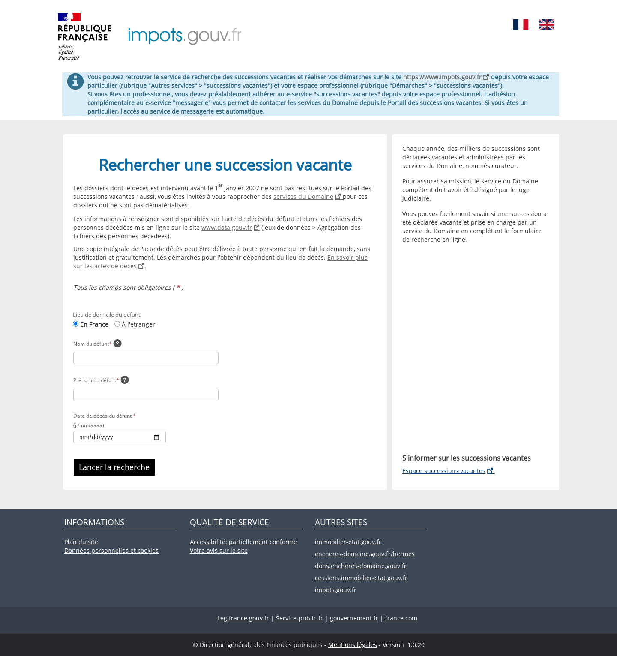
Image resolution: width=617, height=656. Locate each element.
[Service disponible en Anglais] (547, 23)
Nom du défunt (92, 343)
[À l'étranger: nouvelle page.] (117, 324)
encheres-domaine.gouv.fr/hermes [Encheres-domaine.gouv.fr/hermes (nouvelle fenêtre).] (365, 554)
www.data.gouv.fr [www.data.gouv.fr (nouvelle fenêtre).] (230, 227)
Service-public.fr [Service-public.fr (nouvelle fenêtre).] (300, 618)
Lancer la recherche (114, 467)
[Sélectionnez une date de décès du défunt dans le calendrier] (119, 437)
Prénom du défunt (96, 380)
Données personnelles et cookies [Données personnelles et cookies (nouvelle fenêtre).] (111, 550)
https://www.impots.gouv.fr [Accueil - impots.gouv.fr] (446, 77)
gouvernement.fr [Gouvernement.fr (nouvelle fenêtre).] (354, 618)
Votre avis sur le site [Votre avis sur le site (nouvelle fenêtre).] (219, 550)
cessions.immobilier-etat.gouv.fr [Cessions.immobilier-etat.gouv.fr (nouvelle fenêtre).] (361, 578)
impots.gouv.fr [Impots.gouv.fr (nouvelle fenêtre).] (335, 590)
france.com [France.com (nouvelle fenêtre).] (401, 618)
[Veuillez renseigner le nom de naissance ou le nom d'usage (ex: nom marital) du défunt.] (117, 344)
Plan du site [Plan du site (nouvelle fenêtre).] (81, 542)
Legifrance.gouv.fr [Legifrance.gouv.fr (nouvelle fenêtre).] (243, 618)
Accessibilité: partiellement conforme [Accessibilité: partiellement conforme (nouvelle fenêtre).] (243, 542)
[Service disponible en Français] (521, 23)
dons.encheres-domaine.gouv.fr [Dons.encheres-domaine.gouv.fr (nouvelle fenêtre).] (361, 566)
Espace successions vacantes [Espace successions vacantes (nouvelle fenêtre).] (448, 471)
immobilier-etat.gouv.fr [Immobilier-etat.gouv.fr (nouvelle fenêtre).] (348, 542)
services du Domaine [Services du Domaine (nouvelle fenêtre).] (308, 196)
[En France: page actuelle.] (75, 324)
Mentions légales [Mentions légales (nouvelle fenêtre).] (352, 645)
